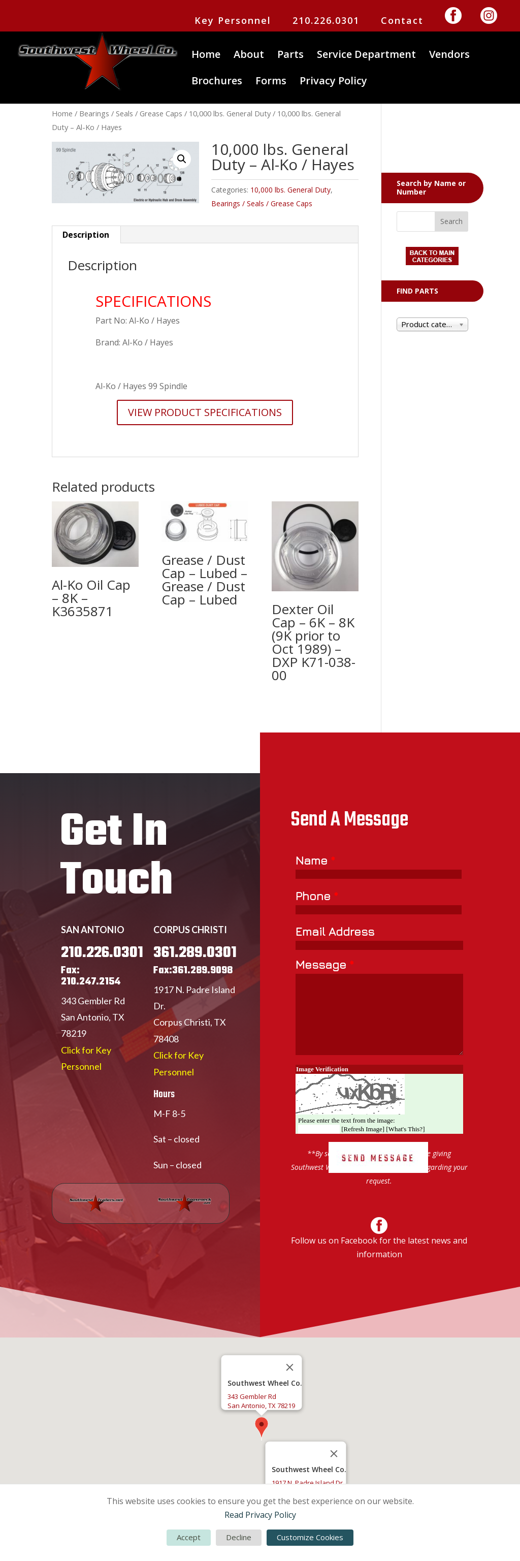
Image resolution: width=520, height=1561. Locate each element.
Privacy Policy (333, 82)
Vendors (449, 56)
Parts (290, 56)
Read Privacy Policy (260, 1514)
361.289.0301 (195, 994)
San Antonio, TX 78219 (261, 1405)
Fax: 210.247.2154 (90, 1017)
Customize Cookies (310, 1537)
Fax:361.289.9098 (193, 1012)
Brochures (216, 82)
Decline (238, 1537)
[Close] (290, 1367)
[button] (182, 159)
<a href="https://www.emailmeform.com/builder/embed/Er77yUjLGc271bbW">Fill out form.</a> (379, 1046)
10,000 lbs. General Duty (230, 113)
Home (205, 56)
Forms (270, 82)
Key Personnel (232, 21)
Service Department (366, 56)
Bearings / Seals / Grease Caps (130, 113)
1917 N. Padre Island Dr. (308, 1482)
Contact (402, 21)
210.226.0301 (326, 21)
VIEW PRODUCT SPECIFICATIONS (205, 412)
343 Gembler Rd (93, 1041)
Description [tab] (85, 234)
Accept (189, 1537)
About (249, 56)
